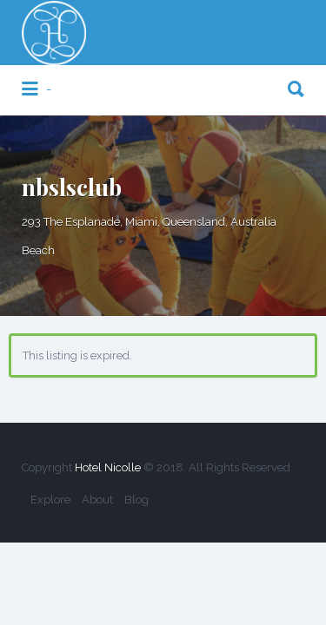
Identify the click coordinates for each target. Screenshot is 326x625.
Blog (136, 499)
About (97, 499)
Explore (50, 499)
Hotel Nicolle (108, 467)
